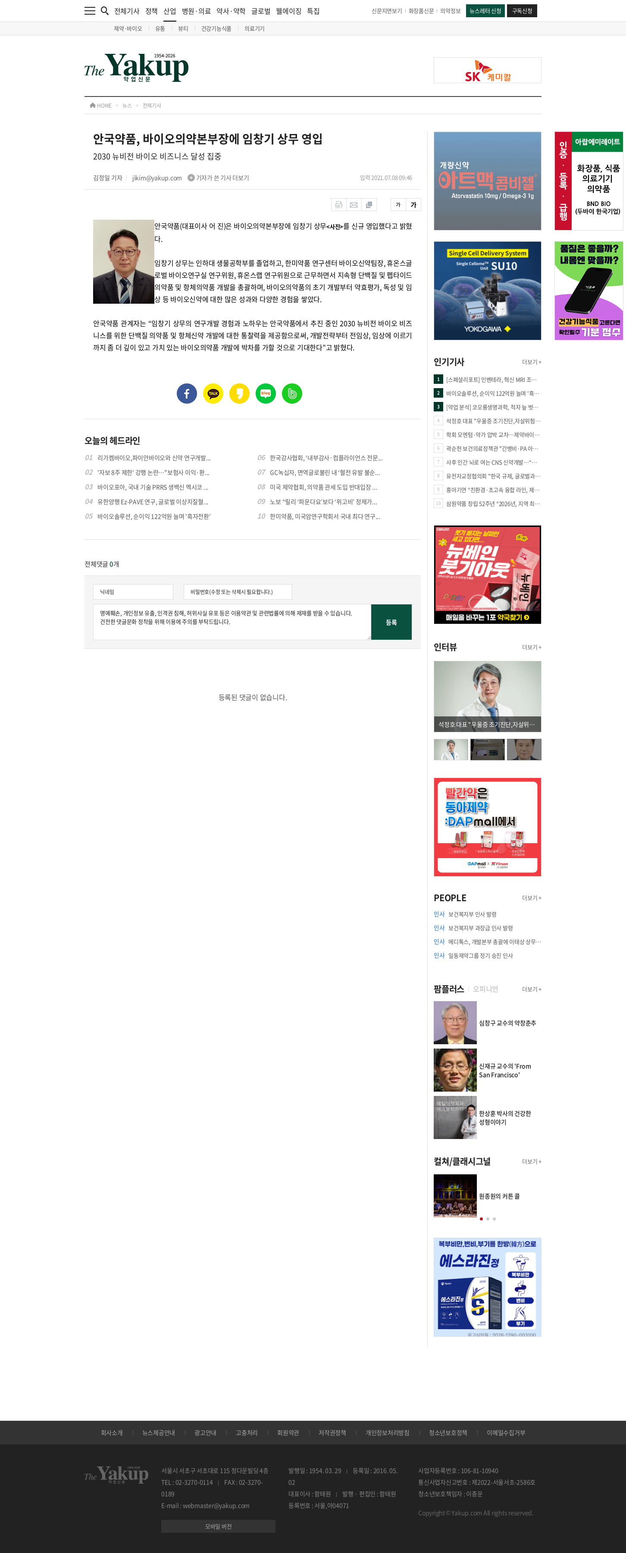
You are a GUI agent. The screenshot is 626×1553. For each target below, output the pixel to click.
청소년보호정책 (448, 1432)
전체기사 (127, 11)
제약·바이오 (128, 28)
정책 (151, 11)
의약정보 (450, 10)
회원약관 (288, 1432)
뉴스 (127, 105)
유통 (160, 28)
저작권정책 (332, 1432)
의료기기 (254, 28)
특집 (313, 11)
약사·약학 (231, 11)
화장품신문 (421, 10)
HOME (101, 105)
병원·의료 (196, 11)
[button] (481, 1218)
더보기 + (531, 362)
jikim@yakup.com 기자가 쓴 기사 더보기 (190, 177)
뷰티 (183, 28)
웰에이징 (288, 11)
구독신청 (522, 10)
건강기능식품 (216, 28)
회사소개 (112, 1432)
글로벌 (260, 11)
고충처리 (247, 1432)
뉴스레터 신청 (485, 10)
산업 (169, 14)
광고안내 (205, 1432)
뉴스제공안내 (158, 1432)
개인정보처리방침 (388, 1432)
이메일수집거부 (506, 1432)
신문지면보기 (387, 10)
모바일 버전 (218, 1526)
